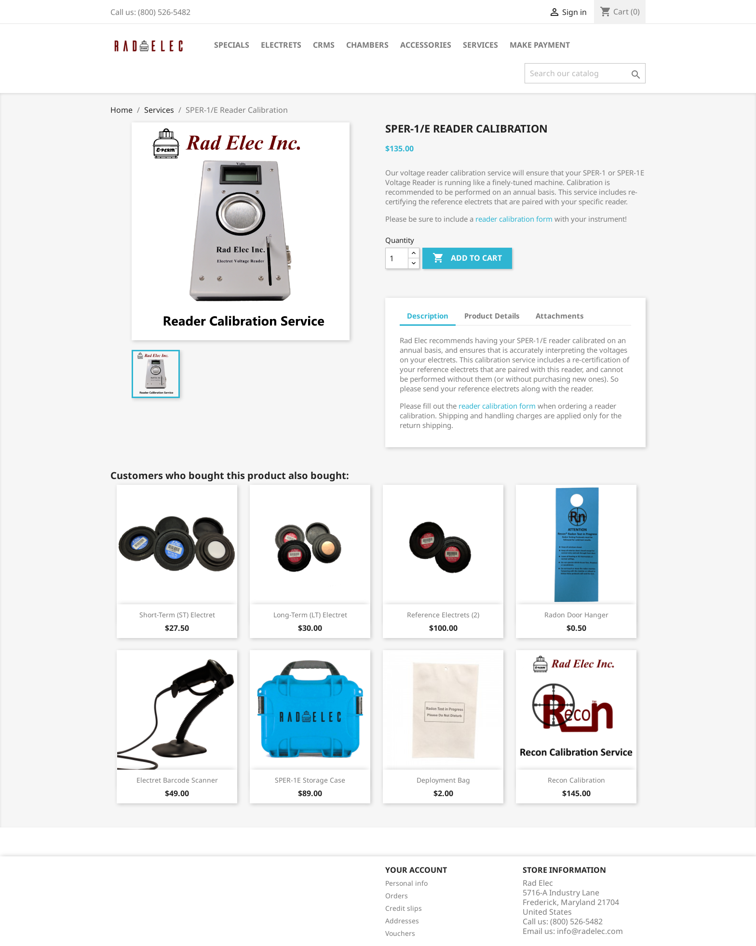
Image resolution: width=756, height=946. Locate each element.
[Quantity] (396, 258)
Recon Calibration (576, 780)
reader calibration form (514, 219)
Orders (396, 895)
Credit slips (403, 908)
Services (480, 45)
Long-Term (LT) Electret (310, 614)
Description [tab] (427, 315)
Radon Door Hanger (576, 614)
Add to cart (467, 258)
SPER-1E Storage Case (310, 780)
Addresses (402, 920)
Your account (416, 870)
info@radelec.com (590, 931)
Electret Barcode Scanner (177, 780)
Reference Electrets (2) (443, 614)
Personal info (406, 883)
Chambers (367, 45)
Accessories (425, 45)
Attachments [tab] (560, 315)
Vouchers (400, 933)
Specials (231, 45)
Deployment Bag (443, 780)
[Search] (585, 73)
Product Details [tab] (492, 315)
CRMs (324, 45)
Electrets (281, 45)
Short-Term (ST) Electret (177, 614)
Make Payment (540, 45)
